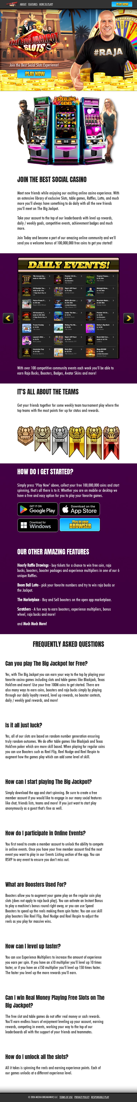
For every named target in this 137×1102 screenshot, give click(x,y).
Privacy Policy (81, 1097)
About (23, 4)
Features (32, 4)
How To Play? (46, 4)
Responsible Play (100, 1097)
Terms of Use (66, 1097)
